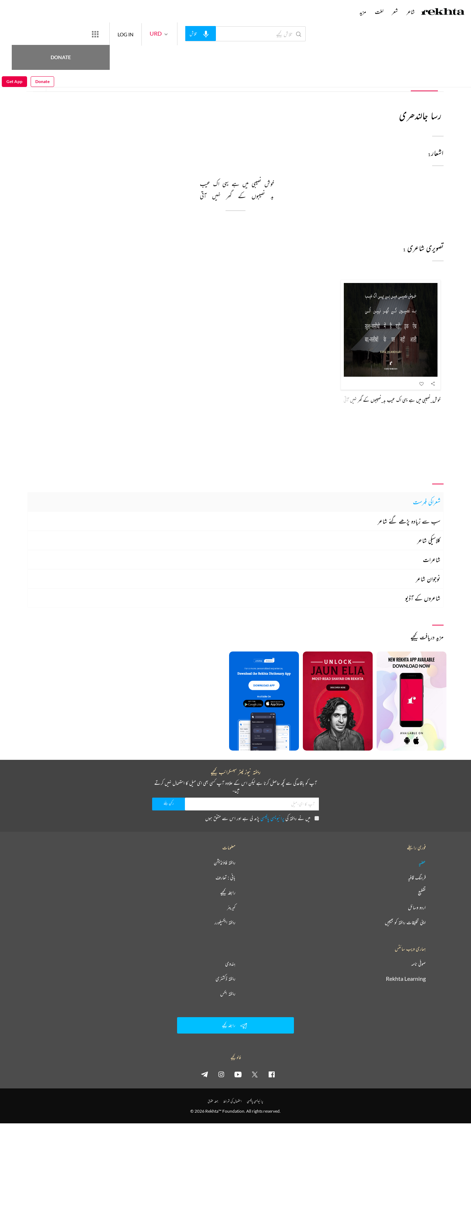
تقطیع (422, 892)
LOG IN (152, 34)
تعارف (394, 80)
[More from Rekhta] (121, 33)
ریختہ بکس (228, 993)
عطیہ (422, 862)
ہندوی (230, 964)
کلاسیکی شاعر (428, 540)
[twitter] (254, 1074)
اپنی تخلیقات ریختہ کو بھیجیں (405, 922)
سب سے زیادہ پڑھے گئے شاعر (409, 521)
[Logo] (443, 12)
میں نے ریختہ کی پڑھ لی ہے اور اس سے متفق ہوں (262, 818)
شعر (362, 80)
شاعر (411, 12)
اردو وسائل (417, 907)
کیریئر (231, 907)
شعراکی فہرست (426, 502)
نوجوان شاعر (428, 579)
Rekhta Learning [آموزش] (406, 979)
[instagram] (221, 1074)
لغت (379, 12)
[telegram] (204, 1074)
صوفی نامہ (418, 964)
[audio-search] (226, 33)
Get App (14, 34)
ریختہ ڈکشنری (226, 979)
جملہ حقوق (213, 1101)
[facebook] (271, 1074)
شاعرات (431, 559)
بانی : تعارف (226, 877)
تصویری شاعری (319, 80)
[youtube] (238, 1074)
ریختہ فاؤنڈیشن (225, 862)
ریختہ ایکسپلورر (225, 922)
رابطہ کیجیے (228, 892)
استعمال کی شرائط (232, 1101)
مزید (362, 12)
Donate (84, 34)
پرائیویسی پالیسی (272, 818)
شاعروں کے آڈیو (422, 598)
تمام (425, 80)
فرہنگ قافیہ (417, 877)
